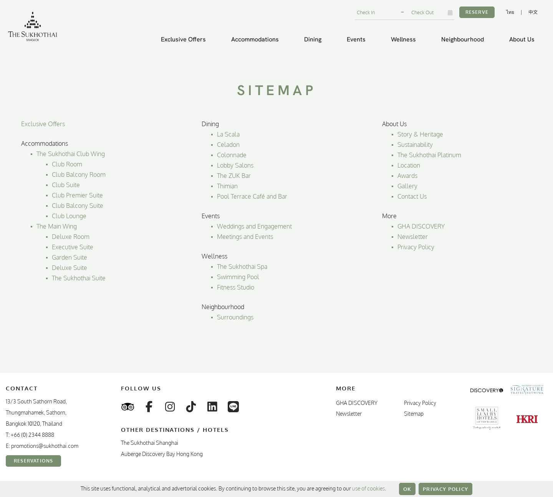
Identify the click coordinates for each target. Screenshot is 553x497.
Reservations (33, 461)
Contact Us (412, 196)
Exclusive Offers (183, 39)
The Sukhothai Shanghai (149, 442)
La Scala (228, 134)
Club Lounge (69, 216)
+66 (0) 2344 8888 (32, 434)
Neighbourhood (462, 39)
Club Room (67, 164)
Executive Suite (72, 247)
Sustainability (415, 144)
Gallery (407, 186)
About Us (522, 39)
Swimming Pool (238, 277)
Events (356, 39)
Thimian (227, 186)
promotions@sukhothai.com (44, 446)
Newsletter (412, 236)
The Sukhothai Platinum (429, 155)
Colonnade (232, 155)
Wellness (403, 39)
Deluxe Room (70, 236)
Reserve (476, 12)
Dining (312, 39)
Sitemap (414, 413)
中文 (533, 12)
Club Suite (66, 185)
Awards (407, 175)
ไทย (510, 12)
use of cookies (368, 488)
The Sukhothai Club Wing (70, 154)
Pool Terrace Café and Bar (252, 196)
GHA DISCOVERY (421, 226)
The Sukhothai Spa (242, 266)
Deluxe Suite (69, 268)
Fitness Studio (235, 287)
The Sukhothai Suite (79, 278)
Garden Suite (69, 257)
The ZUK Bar (234, 175)
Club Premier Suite (77, 195)
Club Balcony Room (79, 174)
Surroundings (235, 317)
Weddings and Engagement (254, 226)
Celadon (228, 144)
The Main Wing (56, 226)
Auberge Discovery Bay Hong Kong (162, 454)
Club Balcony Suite (77, 205)
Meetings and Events (245, 236)
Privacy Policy (445, 489)
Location (408, 165)
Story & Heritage (420, 134)
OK (407, 489)
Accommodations (255, 39)
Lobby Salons (235, 165)
